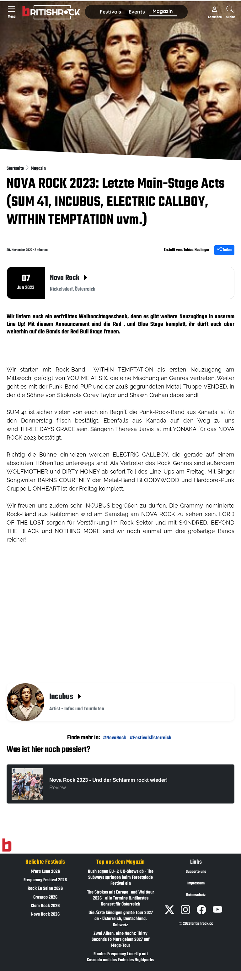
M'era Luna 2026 (45, 871)
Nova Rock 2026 (45, 914)
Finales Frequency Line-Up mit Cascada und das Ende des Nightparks (120, 957)
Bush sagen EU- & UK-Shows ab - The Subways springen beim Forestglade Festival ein (120, 877)
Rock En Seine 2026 (45, 888)
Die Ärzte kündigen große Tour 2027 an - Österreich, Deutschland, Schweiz (120, 918)
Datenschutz (196, 895)
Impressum (196, 883)
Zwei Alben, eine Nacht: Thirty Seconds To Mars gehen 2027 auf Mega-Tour (120, 939)
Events (137, 12)
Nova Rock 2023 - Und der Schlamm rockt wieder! (108, 780)
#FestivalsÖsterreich (150, 738)
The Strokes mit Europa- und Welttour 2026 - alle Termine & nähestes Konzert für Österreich (120, 898)
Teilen (224, 250)
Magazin (38, 168)
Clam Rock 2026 (45, 906)
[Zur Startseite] (6, 845)
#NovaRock (114, 738)
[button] (110, 12)
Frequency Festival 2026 (45, 880)
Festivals (110, 12)
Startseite (16, 168)
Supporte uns (196, 872)
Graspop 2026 (45, 897)
